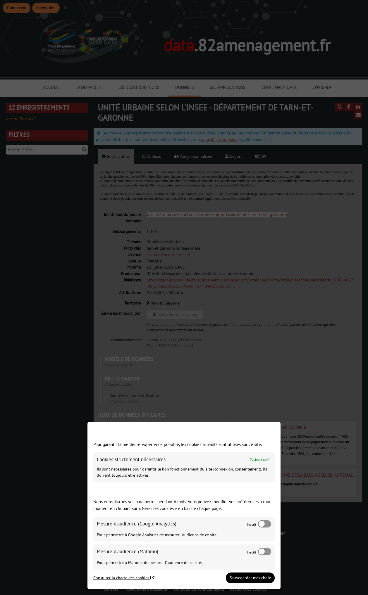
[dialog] (184, 505)
